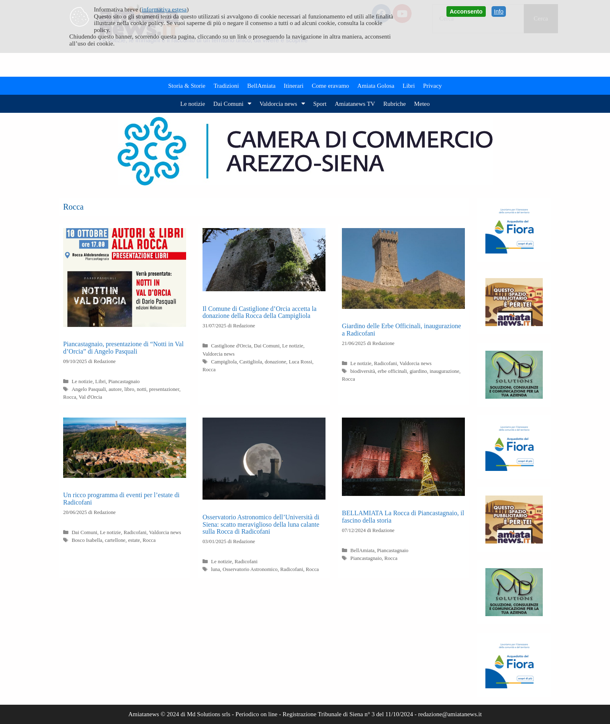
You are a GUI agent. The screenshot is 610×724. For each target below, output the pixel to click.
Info (498, 11)
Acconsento (466, 11)
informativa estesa (164, 9)
